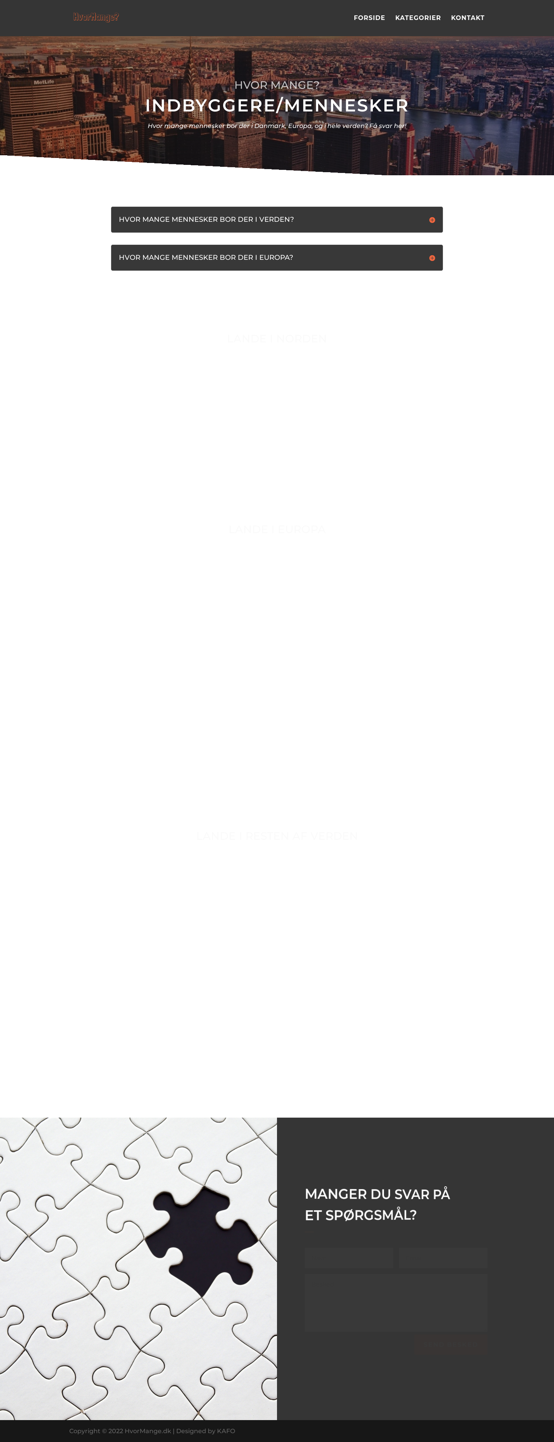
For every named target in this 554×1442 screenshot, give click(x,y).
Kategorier (418, 18)
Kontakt (468, 18)
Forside (369, 18)
